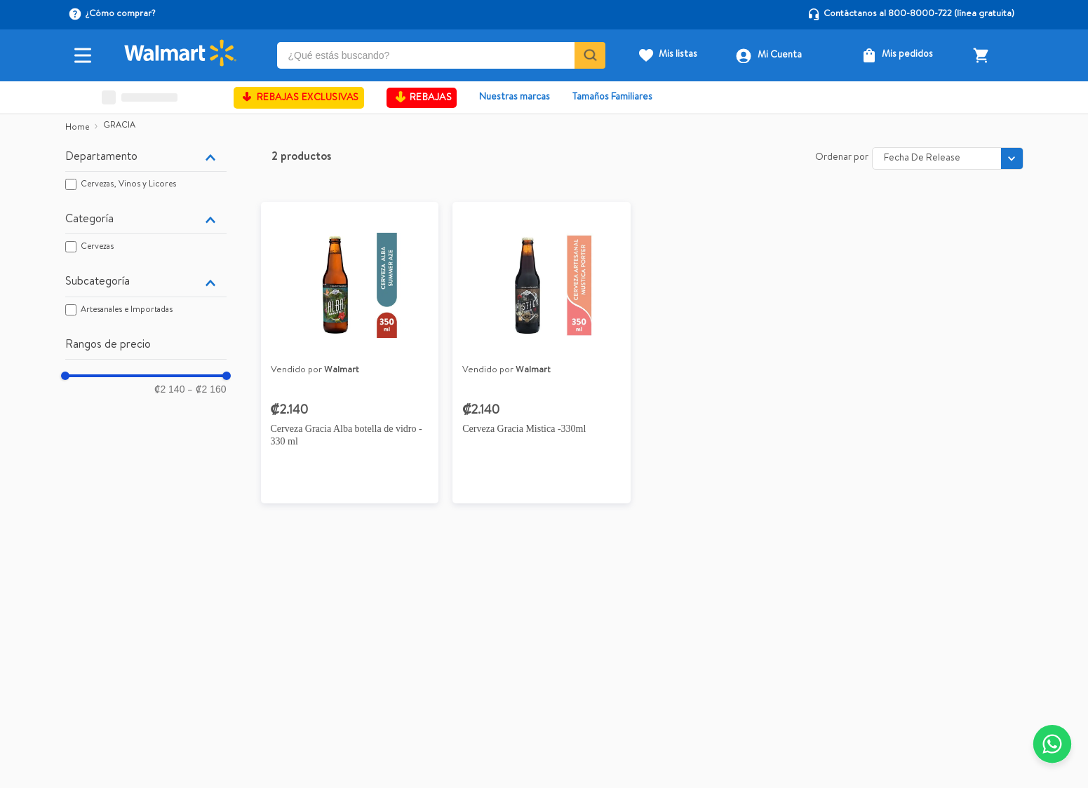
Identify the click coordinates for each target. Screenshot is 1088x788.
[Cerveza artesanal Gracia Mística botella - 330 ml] (541, 357)
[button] (146, 157)
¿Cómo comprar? (120, 14)
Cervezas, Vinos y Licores (128, 185)
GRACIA (119, 126)
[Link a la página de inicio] (77, 128)
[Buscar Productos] (589, 55)
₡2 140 (169, 389)
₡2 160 (206, 389)
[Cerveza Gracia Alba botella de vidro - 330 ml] (350, 357)
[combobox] (441, 55)
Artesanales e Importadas (127, 310)
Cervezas (97, 247)
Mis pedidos (907, 55)
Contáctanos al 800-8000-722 (888, 14)
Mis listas (678, 55)
